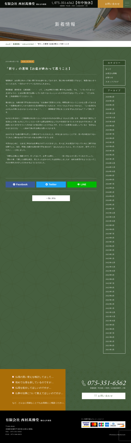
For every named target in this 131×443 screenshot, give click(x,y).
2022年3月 (110, 300)
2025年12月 (110, 113)
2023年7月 (110, 234)
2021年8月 (110, 329)
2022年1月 (110, 308)
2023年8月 (110, 229)
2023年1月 (110, 258)
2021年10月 (110, 321)
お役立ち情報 (111, 73)
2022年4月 (110, 296)
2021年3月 (110, 350)
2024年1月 (110, 209)
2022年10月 (110, 271)
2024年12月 (110, 163)
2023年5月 (110, 242)
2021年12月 (110, 312)
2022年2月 (110, 304)
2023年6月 (110, 238)
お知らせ (109, 77)
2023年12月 (110, 213)
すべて (108, 69)
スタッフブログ (28, 44)
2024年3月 (110, 200)
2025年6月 (110, 138)
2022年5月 (110, 292)
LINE (81, 184)
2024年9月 (110, 175)
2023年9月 (110, 225)
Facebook (20, 184)
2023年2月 (110, 254)
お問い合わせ (112, 4)
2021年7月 (110, 333)
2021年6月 (110, 337)
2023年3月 (110, 250)
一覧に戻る (51, 198)
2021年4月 (110, 345)
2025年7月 (110, 134)
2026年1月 (110, 109)
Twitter (51, 184)
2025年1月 (110, 159)
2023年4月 (110, 246)
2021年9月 (110, 325)
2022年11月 (110, 267)
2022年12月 (110, 262)
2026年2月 (110, 105)
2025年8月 (110, 130)
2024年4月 (110, 196)
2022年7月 (110, 283)
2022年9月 (110, 275)
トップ (8, 44)
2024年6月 (110, 188)
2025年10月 (110, 122)
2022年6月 (110, 287)
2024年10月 (110, 171)
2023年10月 (110, 221)
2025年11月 (110, 117)
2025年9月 (110, 126)
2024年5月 (110, 192)
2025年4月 (110, 146)
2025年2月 (110, 155)
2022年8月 (110, 279)
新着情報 (16, 44)
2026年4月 (110, 97)
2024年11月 (110, 167)
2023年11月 (110, 217)
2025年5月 (110, 142)
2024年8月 (110, 180)
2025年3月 (110, 151)
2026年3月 (110, 101)
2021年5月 (110, 341)
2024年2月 (110, 205)
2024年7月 (110, 184)
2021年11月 (110, 316)
